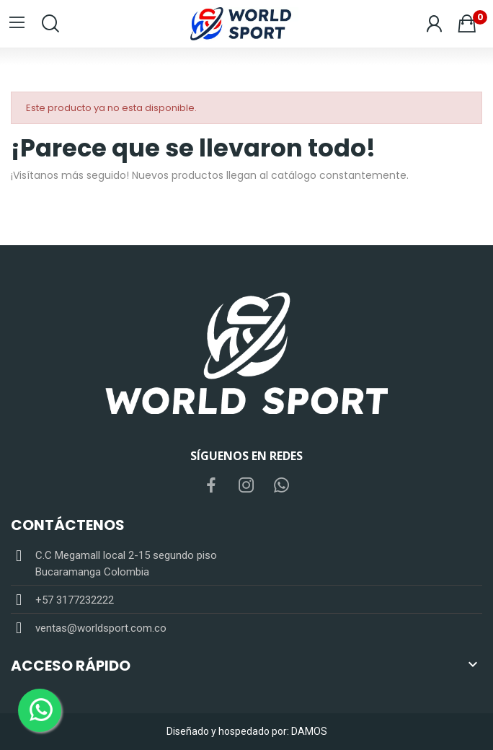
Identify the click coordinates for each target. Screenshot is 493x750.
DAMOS (309, 731)
